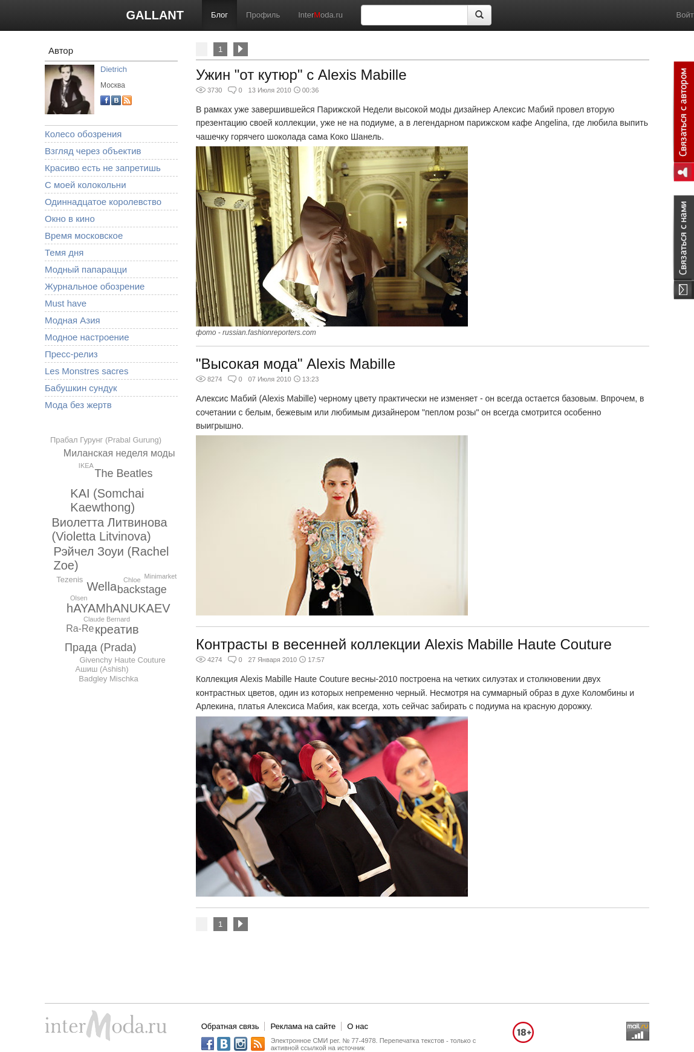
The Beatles (124, 473)
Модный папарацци (86, 269)
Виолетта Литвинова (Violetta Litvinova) (109, 529)
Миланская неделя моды (119, 453)
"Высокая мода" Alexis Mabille (295, 364)
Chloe (132, 579)
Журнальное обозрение (94, 286)
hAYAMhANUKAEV (118, 608)
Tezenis (69, 579)
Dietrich (113, 69)
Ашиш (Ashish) (102, 669)
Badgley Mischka (108, 678)
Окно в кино (70, 218)
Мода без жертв (78, 405)
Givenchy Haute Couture (122, 659)
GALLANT (155, 15)
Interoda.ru (320, 14)
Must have (65, 303)
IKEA (86, 465)
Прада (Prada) (101, 647)
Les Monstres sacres (86, 371)
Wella (101, 586)
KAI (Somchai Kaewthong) (107, 500)
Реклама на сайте (303, 1026)
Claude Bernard (106, 619)
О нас (357, 1026)
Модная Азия (72, 320)
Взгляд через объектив (93, 151)
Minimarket (160, 576)
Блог (219, 14)
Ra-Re (80, 628)
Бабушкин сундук (81, 388)
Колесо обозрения (83, 134)
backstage (142, 589)
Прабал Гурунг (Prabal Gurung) (105, 439)
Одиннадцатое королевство (103, 201)
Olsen (79, 598)
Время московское (84, 235)
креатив (117, 629)
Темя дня (64, 252)
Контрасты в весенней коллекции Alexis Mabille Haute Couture (404, 644)
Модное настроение (87, 337)
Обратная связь (230, 1026)
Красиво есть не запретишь (103, 168)
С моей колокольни (85, 185)
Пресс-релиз (71, 354)
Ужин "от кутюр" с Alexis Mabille (301, 75)
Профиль (263, 14)
